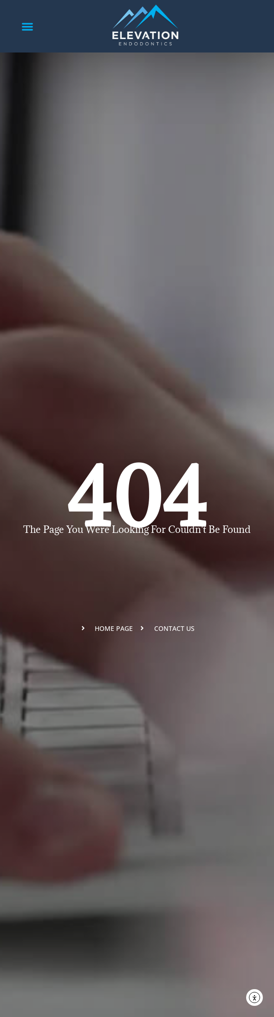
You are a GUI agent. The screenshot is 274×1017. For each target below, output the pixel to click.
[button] (28, 26)
